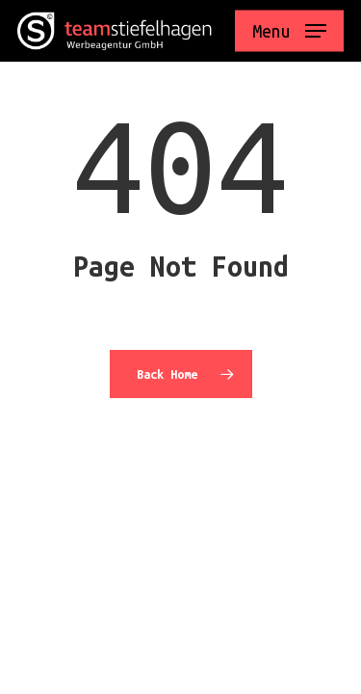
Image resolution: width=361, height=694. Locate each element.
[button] (289, 30)
